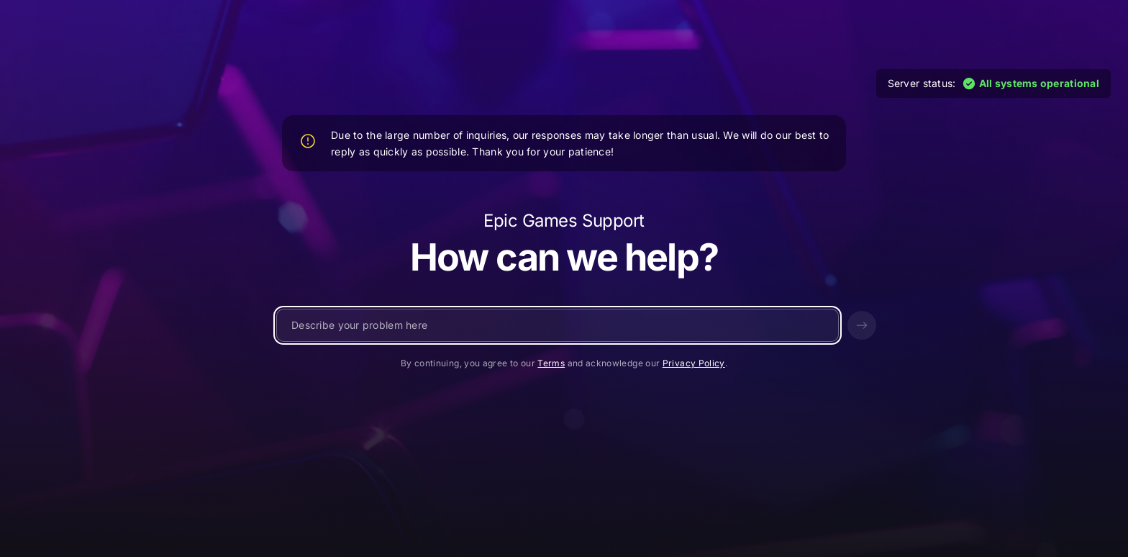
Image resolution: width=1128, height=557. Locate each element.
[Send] (861, 325)
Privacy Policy (694, 363)
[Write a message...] (557, 325)
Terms (551, 363)
